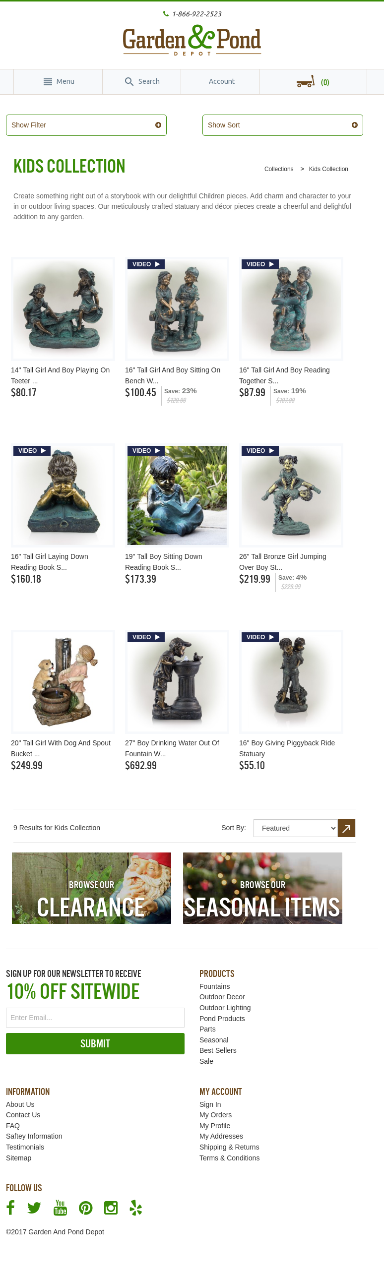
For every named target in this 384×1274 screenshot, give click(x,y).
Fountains (214, 981)
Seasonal (213, 1034)
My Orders (215, 1109)
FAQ (13, 1120)
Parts (207, 1024)
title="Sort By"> (296, 823)
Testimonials (25, 1142)
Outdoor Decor (222, 991)
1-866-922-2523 (196, 14)
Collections (279, 163)
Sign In (210, 1099)
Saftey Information (34, 1131)
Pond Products (222, 1013)
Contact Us (23, 1109)
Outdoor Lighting (225, 1002)
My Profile (214, 1120)
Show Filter (36, 125)
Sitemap (18, 1152)
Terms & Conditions (229, 1152)
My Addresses (221, 1131)
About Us (20, 1099)
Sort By (232, 822)
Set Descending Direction (347, 823)
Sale (206, 1056)
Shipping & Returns (229, 1142)
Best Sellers (218, 1045)
